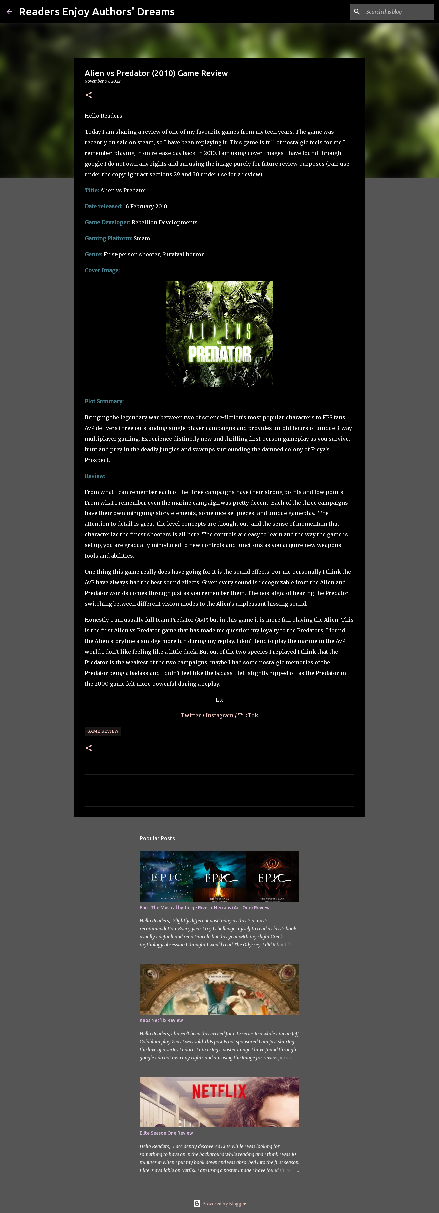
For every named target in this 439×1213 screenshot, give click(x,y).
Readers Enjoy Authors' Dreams (97, 11)
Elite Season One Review (166, 1133)
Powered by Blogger (219, 1204)
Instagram (220, 715)
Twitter (191, 715)
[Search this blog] (399, 12)
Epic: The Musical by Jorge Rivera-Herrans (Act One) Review (205, 907)
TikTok (248, 715)
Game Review (102, 732)
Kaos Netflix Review (161, 1020)
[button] (89, 95)
